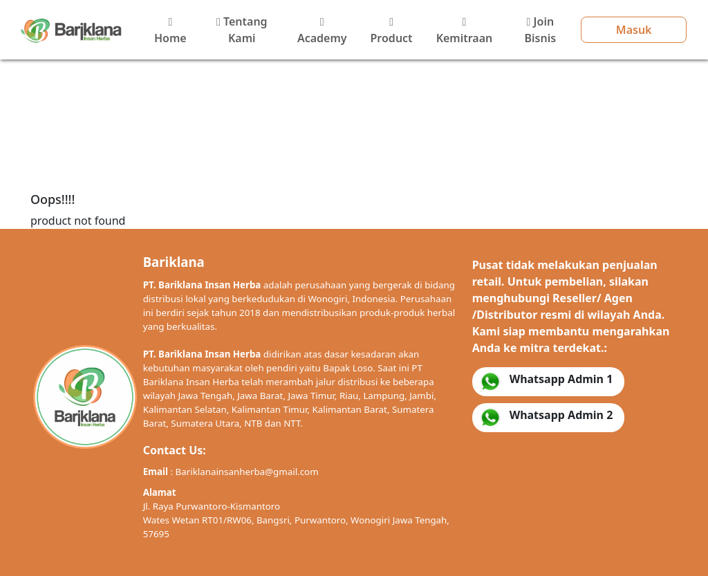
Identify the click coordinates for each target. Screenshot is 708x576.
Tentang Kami (242, 30)
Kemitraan (464, 31)
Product (392, 31)
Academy (322, 31)
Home (170, 31)
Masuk (634, 29)
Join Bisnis (541, 30)
